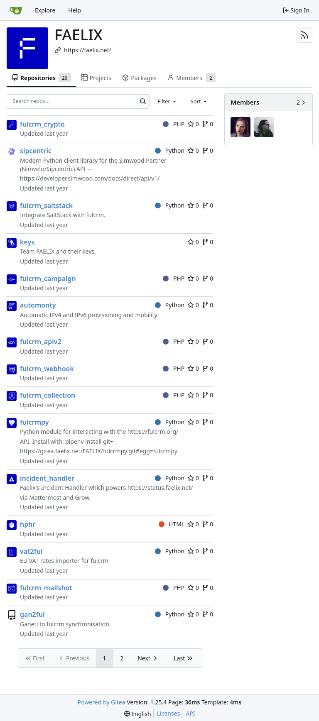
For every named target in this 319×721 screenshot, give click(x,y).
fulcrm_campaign (48, 278)
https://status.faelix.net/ (160, 487)
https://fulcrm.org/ (153, 431)
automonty (38, 305)
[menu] (137, 714)
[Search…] (143, 101)
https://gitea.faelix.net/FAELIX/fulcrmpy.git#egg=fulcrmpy (98, 451)
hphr (27, 524)
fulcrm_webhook (47, 368)
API (190, 713)
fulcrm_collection (47, 395)
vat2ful (31, 551)
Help (74, 10)
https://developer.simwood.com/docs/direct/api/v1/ (90, 178)
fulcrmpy (34, 422)
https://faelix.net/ (87, 50)
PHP (173, 124)
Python (169, 150)
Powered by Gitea (101, 702)
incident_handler (47, 478)
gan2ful (32, 614)
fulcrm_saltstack (46, 205)
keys (27, 242)
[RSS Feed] (304, 35)
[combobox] (167, 101)
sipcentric (36, 151)
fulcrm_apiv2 (40, 341)
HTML (172, 524)
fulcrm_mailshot (46, 588)
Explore (45, 10)
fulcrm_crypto (42, 124)
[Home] (15, 10)
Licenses (168, 713)
